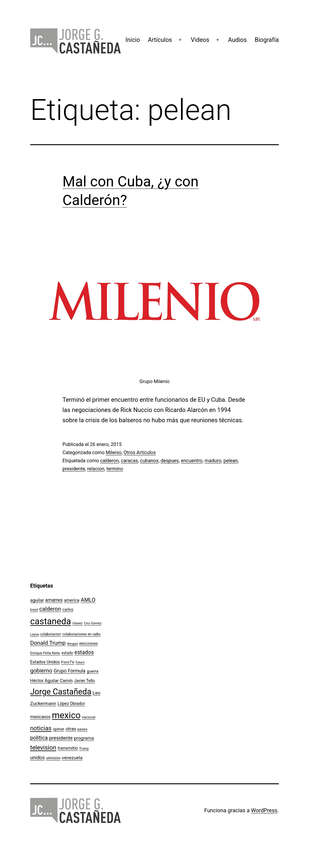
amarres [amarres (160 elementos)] (54, 600)
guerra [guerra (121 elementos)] (92, 671)
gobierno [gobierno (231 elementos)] (41, 670)
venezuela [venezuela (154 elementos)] (72, 757)
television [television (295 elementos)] (43, 747)
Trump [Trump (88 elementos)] (84, 749)
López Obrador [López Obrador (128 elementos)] (71, 703)
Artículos (160, 39)
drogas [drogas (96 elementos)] (72, 643)
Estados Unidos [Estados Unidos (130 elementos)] (45, 662)
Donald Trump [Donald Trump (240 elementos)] (48, 643)
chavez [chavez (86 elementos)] (77, 623)
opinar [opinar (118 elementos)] (58, 729)
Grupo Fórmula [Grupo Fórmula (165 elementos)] (69, 671)
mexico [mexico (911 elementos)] (66, 715)
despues (170, 460)
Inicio (133, 39)
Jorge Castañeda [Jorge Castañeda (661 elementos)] (60, 692)
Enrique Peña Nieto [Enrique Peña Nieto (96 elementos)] (45, 653)
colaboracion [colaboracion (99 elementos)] (50, 634)
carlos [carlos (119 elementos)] (68, 609)
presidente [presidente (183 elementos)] (61, 738)
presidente (73, 469)
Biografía (267, 39)
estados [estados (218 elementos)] (84, 652)
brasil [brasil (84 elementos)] (34, 610)
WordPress (264, 810)
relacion (95, 469)
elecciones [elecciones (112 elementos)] (88, 643)
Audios (237, 39)
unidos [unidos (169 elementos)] (37, 757)
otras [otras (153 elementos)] (70, 729)
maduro (213, 460)
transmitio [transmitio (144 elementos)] (68, 748)
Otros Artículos (139, 452)
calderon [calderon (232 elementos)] (50, 609)
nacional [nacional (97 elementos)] (88, 717)
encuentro (191, 460)
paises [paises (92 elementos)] (83, 729)
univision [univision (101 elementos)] (53, 758)
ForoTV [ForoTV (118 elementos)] (68, 662)
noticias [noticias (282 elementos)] (41, 728)
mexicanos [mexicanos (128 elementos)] (40, 716)
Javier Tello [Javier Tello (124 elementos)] (84, 680)
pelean (230, 460)
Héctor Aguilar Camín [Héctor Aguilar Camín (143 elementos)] (51, 680)
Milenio (113, 452)
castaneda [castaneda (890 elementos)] (50, 621)
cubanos (149, 460)
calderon (109, 460)
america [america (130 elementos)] (71, 600)
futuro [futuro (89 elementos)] (80, 662)
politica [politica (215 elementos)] (39, 738)
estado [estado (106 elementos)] (67, 653)
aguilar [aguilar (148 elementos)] (37, 600)
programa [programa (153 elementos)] (84, 738)
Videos (200, 39)
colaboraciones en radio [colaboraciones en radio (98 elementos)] (81, 634)
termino (115, 469)
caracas (129, 460)
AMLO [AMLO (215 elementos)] (88, 600)
